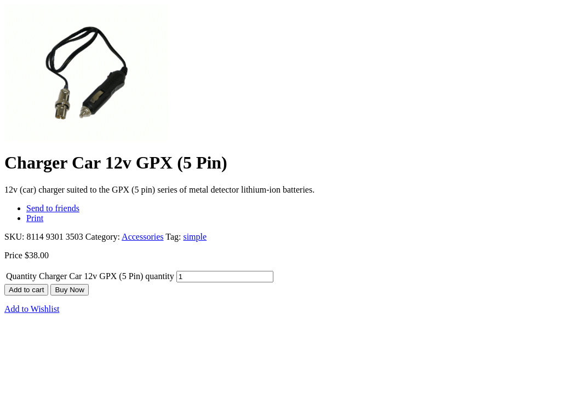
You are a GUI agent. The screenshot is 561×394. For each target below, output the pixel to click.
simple (195, 236)
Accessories (142, 236)
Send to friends (52, 208)
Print (34, 218)
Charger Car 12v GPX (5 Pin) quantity (106, 276)
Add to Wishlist (31, 309)
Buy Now (69, 290)
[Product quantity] (224, 276)
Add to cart (26, 290)
